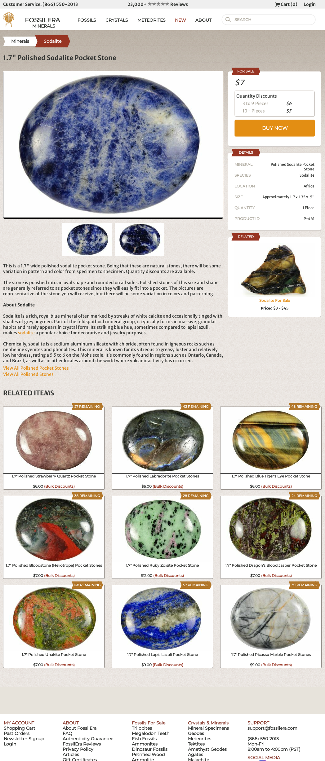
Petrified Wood (148, 754)
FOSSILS (87, 20)
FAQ (67, 733)
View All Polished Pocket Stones (36, 368)
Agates (195, 754)
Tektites (196, 744)
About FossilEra (79, 728)
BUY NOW (275, 128)
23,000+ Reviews (157, 4)
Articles (71, 754)
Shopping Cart (19, 728)
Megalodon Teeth (150, 733)
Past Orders (16, 733)
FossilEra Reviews (82, 744)
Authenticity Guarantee (88, 738)
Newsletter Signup (24, 738)
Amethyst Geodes (207, 749)
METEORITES (151, 20)
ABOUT (203, 20)
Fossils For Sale (148, 723)
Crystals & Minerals (208, 723)
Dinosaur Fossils (149, 749)
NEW (180, 20)
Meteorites (199, 738)
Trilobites (142, 728)
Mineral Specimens (208, 728)
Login (310, 4)
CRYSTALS (116, 20)
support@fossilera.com (272, 728)
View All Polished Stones (28, 374)
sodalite (26, 333)
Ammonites (145, 744)
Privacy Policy (78, 749)
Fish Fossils (144, 738)
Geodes (196, 733)
